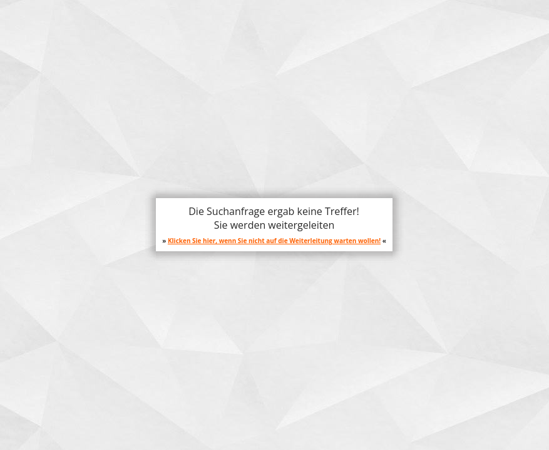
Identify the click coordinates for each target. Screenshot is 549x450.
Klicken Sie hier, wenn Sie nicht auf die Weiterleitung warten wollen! (274, 240)
